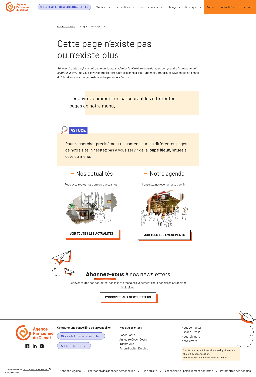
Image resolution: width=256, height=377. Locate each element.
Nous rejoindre (191, 336)
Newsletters (189, 340)
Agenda (211, 7)
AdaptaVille (126, 343)
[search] (48, 7)
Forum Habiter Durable (133, 348)
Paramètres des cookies (235, 370)
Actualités (227, 7)
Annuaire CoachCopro (133, 339)
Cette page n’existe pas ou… (92, 26)
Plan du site (150, 370)
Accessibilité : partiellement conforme (189, 370)
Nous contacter (191, 327)
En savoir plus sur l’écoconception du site (205, 357)
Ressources (246, 7)
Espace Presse (191, 332)
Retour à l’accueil (66, 26)
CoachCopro (127, 334)
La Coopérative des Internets (36, 369)
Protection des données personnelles (111, 370)
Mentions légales (70, 370)
